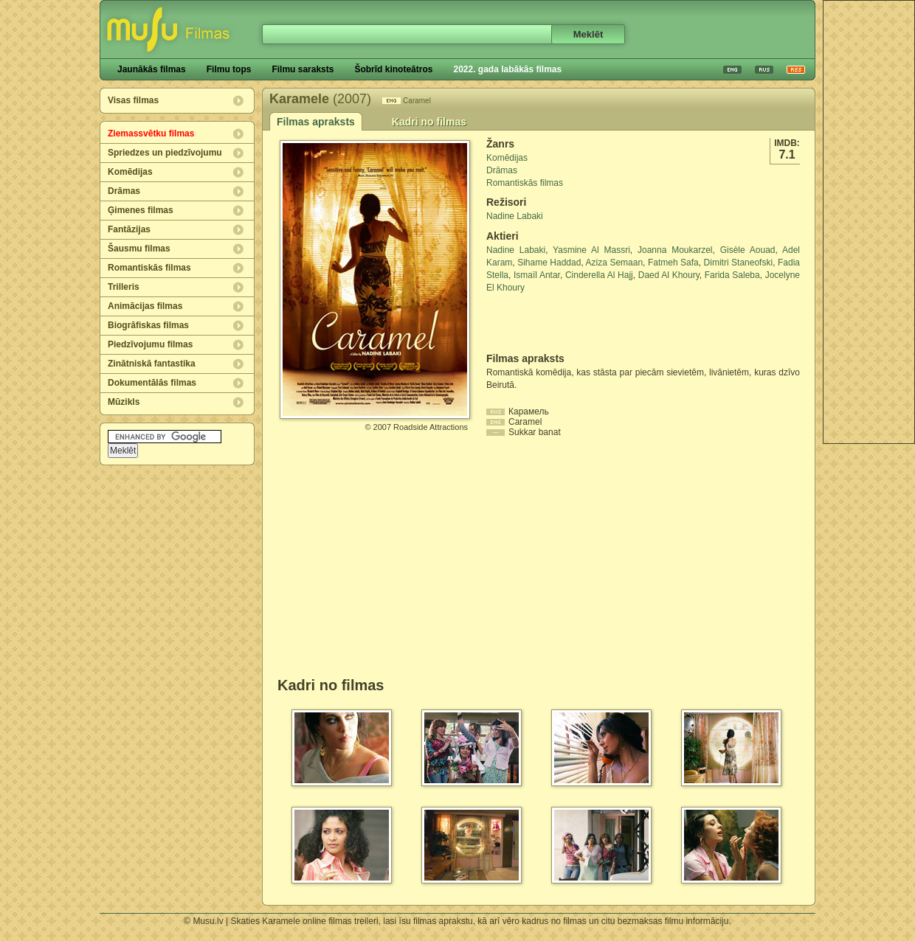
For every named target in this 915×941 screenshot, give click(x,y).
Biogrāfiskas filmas (148, 325)
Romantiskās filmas (149, 268)
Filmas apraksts (316, 122)
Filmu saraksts (303, 69)
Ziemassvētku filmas (151, 133)
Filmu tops (229, 69)
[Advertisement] (572, 323)
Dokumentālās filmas (152, 383)
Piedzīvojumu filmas (150, 344)
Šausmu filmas (139, 248)
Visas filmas (133, 100)
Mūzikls (123, 402)
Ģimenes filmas (140, 210)
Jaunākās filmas (151, 69)
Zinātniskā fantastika (152, 363)
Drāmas (124, 191)
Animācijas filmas (145, 306)
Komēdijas (130, 172)
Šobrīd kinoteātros (393, 69)
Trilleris (123, 287)
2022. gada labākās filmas (507, 69)
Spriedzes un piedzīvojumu (165, 152)
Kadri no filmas (429, 122)
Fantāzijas (129, 229)
